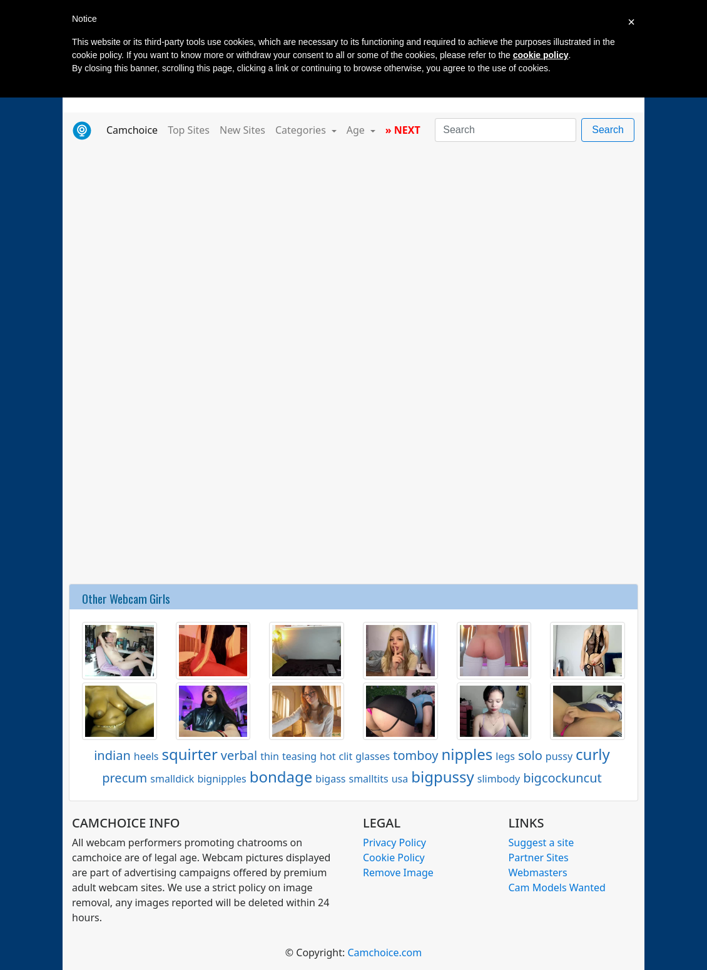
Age (357, 130)
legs (505, 756)
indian (112, 755)
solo (530, 755)
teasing (299, 756)
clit (346, 756)
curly (593, 754)
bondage (281, 776)
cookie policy (541, 55)
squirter (190, 754)
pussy (559, 756)
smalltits (368, 779)
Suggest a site (541, 842)
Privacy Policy (394, 842)
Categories (301, 130)
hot (327, 756)
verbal (239, 755)
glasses (372, 756)
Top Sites (189, 130)
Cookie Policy (394, 857)
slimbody (498, 779)
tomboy (415, 755)
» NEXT (402, 130)
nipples (466, 754)
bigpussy (442, 776)
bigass (330, 779)
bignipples (221, 779)
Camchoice (134, 129)
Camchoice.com (384, 952)
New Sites (242, 130)
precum (124, 777)
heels (146, 756)
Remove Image (398, 872)
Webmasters (538, 872)
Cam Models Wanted (557, 887)
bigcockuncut (562, 777)
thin (269, 756)
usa (400, 779)
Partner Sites (539, 857)
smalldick (172, 779)
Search (608, 129)
